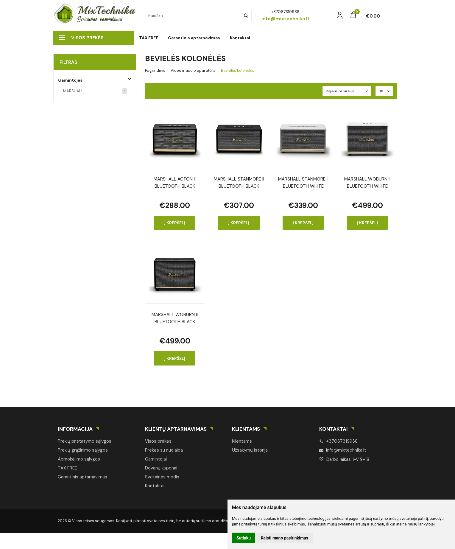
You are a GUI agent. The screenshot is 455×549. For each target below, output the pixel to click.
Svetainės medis (162, 477)
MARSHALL (73, 91)
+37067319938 (338, 441)
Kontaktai (240, 38)
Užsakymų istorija (250, 450)
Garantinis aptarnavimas (194, 38)
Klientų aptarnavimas (176, 429)
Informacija (75, 429)
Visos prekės (81, 38)
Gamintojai (156, 459)
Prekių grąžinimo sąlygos (83, 450)
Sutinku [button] (243, 538)
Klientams (246, 429)
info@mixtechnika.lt (342, 450)
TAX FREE (148, 38)
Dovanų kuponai (161, 468)
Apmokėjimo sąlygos (79, 459)
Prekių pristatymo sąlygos (84, 441)
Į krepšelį (174, 222)
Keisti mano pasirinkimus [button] (284, 538)
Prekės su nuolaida (164, 450)
